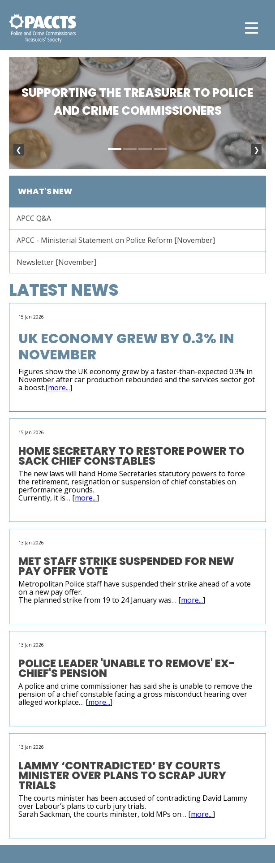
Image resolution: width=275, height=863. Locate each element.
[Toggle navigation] (251, 28)
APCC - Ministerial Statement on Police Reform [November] (116, 240)
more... (59, 388)
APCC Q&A (34, 218)
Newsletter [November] (56, 262)
